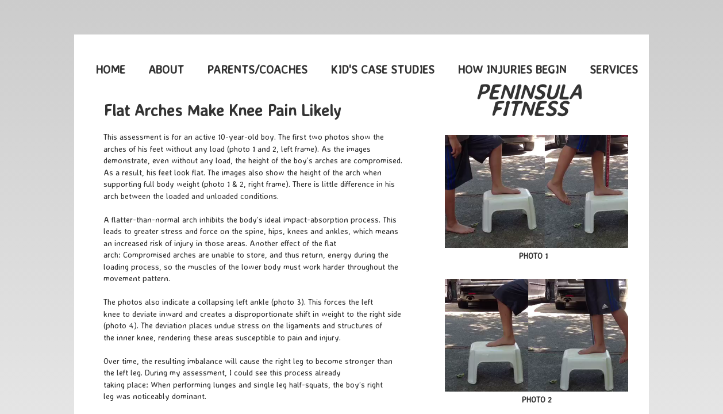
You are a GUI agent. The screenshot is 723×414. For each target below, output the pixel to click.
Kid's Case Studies (382, 69)
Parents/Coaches (257, 69)
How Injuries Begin (512, 69)
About (166, 69)
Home (110, 69)
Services (614, 69)
